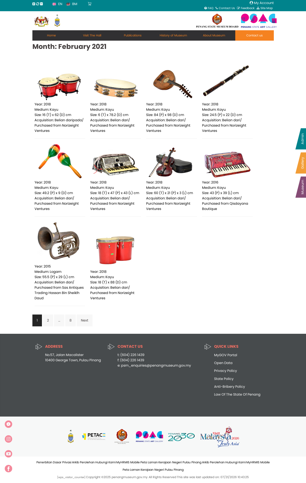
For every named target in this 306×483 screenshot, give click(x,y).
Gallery (302, 163)
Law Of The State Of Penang (237, 394)
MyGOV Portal (225, 355)
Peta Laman (149, 462)
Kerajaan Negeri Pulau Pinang (179, 462)
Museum (302, 187)
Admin (302, 138)
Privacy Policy (225, 370)
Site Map (265, 8)
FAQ (208, 8)
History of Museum (173, 35)
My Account (262, 2)
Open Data (223, 362)
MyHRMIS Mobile (128, 462)
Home (51, 35)
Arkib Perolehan (83, 462)
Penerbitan (44, 462)
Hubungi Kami (105, 462)
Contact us (254, 35)
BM (74, 3)
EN (60, 3)
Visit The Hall (92, 35)
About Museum (214, 35)
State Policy (224, 378)
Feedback (246, 8)
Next (84, 320)
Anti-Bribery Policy (229, 386)
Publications (132, 35)
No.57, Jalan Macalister (64, 354)
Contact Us (225, 8)
